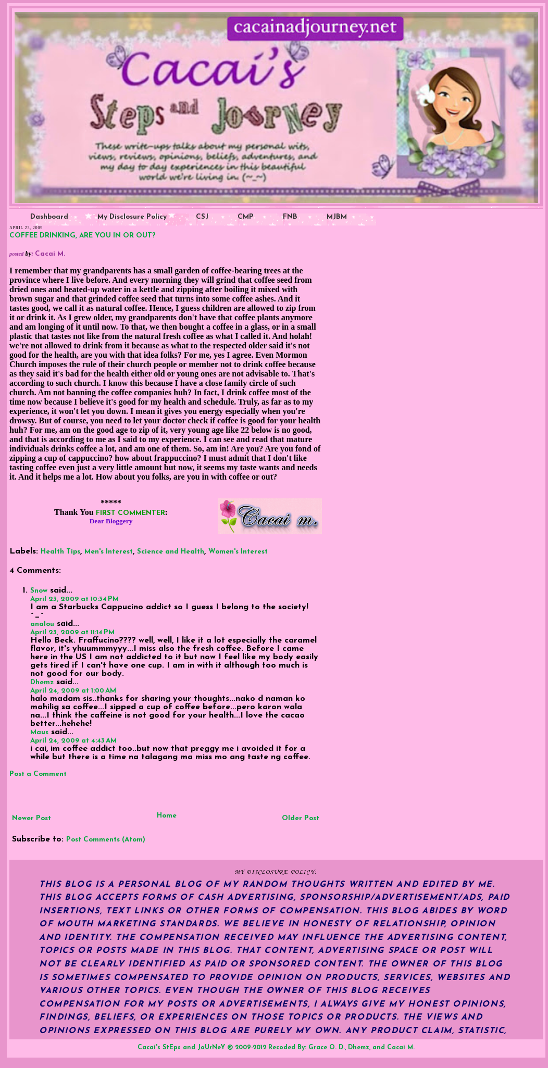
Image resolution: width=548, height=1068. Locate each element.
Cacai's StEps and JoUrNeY (181, 1048)
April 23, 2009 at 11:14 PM (72, 632)
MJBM (337, 216)
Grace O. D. (326, 1048)
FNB (290, 216)
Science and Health (170, 551)
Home (167, 815)
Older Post (300, 818)
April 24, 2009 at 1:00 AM (73, 690)
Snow (38, 590)
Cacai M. (401, 1048)
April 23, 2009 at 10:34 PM (74, 599)
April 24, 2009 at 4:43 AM (73, 740)
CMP (246, 216)
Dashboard (49, 216)
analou (42, 624)
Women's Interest (238, 551)
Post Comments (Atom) (105, 839)
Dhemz (42, 682)
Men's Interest (108, 551)
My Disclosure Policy (132, 216)
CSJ (202, 216)
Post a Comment (38, 774)
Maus (39, 732)
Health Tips (60, 551)
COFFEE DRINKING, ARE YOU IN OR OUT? (82, 235)
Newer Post (31, 818)
